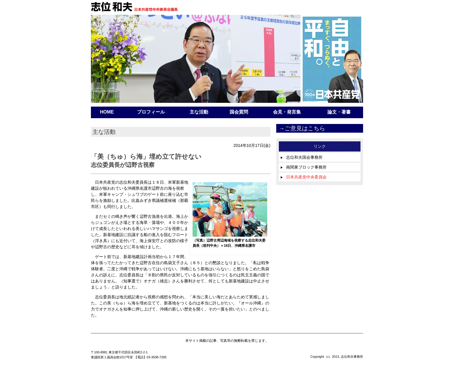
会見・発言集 (287, 111)
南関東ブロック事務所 (303, 167)
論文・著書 (339, 111)
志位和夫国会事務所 (301, 157)
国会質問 (239, 111)
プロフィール (151, 111)
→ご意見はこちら (302, 128)
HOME (107, 111)
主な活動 (199, 111)
